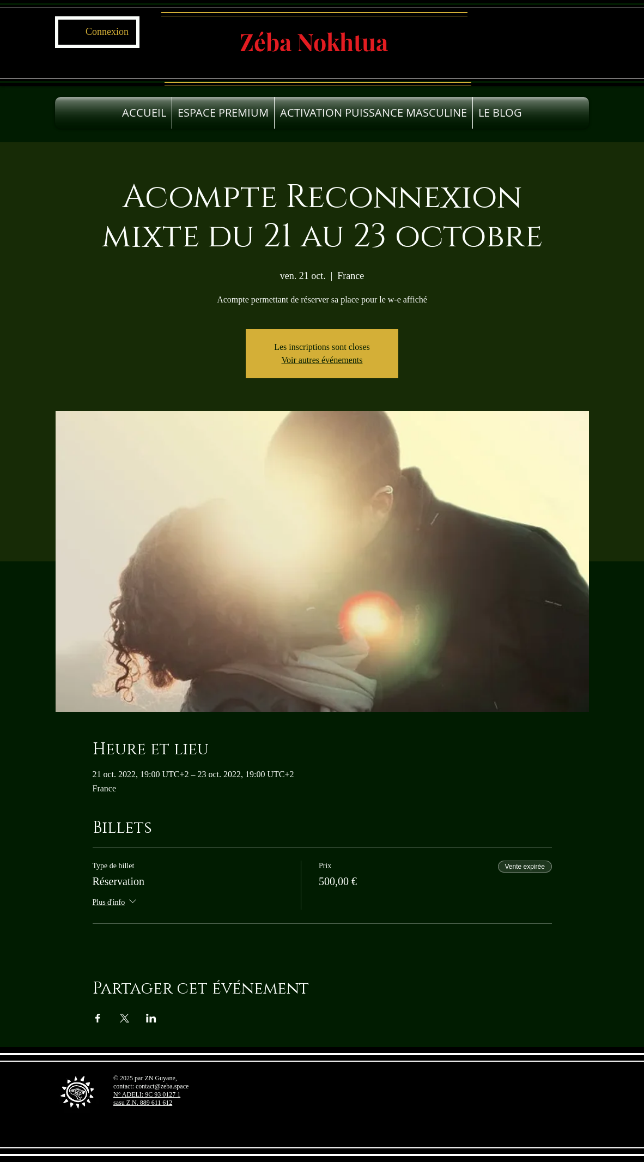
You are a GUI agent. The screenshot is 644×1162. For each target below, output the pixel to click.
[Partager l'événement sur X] (124, 1018)
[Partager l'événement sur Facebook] (98, 1018)
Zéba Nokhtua (314, 41)
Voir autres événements (322, 360)
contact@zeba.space (162, 1086)
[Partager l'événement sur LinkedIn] (151, 1018)
